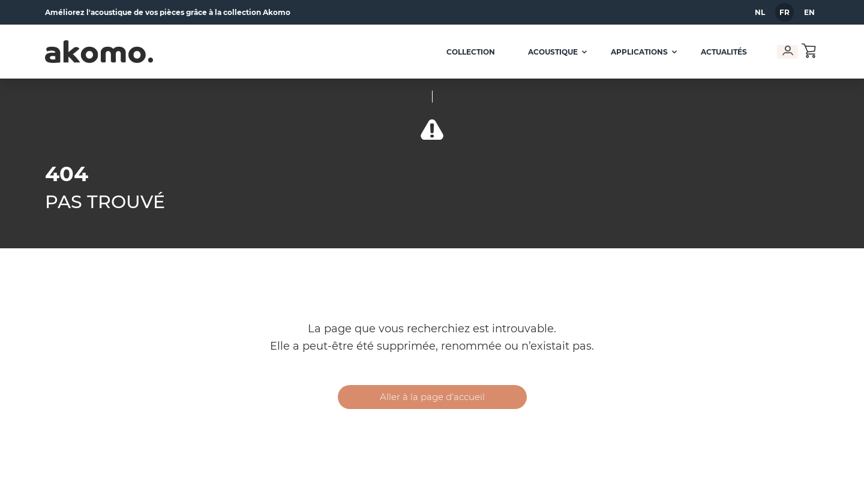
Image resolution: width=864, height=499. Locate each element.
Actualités (720, 51)
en (809, 12)
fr (784, 12)
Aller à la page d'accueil (432, 396)
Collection (466, 51)
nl (760, 12)
